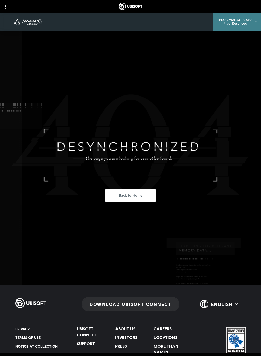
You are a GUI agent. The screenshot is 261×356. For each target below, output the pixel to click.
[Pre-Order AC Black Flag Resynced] (237, 22)
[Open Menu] (7, 22)
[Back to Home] (130, 195)
